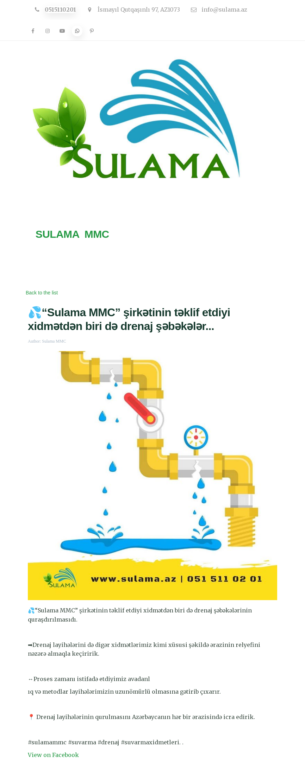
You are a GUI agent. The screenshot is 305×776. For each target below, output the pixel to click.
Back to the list (42, 292)
